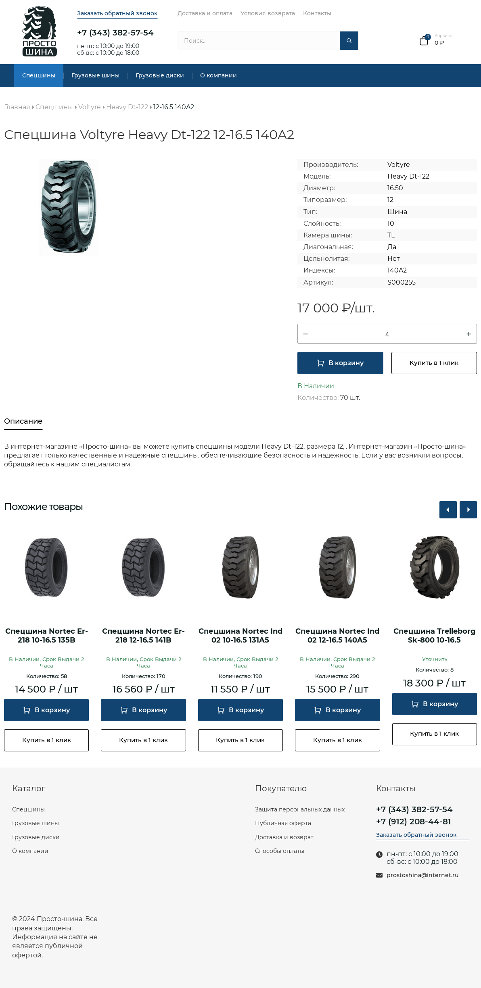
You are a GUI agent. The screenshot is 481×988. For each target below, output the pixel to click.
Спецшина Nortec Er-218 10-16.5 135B (46, 636)
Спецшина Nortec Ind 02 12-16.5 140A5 (337, 636)
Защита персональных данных (300, 809)
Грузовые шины (95, 75)
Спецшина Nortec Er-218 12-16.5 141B (143, 636)
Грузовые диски (160, 75)
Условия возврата (267, 13)
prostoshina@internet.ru (422, 875)
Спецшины (38, 75)
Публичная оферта (283, 823)
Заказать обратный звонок (117, 13)
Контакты (317, 13)
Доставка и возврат (284, 837)
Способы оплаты (279, 851)
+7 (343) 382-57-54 (115, 33)
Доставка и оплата (205, 13)
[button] (448, 509)
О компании (218, 75)
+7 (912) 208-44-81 (413, 821)
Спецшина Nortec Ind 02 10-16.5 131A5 (240, 636)
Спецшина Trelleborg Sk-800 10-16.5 (434, 636)
